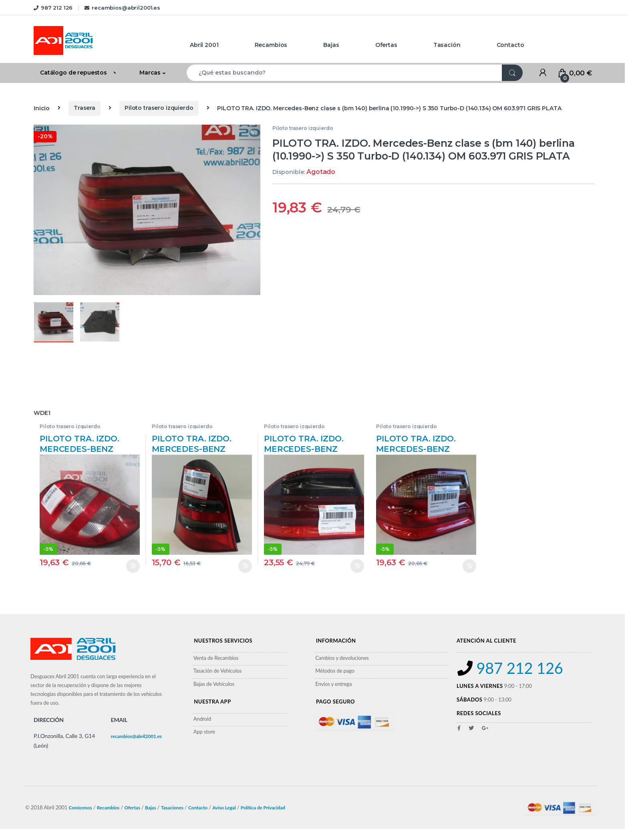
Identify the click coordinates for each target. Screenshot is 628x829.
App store (204, 731)
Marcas (150, 72)
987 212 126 (53, 7)
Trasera (84, 107)
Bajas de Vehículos (213, 684)
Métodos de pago (334, 670)
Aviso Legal (224, 808)
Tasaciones (172, 808)
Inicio (42, 107)
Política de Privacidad (263, 808)
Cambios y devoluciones (342, 658)
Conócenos (80, 808)
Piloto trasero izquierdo (159, 107)
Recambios (271, 45)
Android (202, 719)
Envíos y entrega (333, 684)
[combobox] (344, 73)
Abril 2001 (204, 45)
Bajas (331, 45)
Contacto (510, 45)
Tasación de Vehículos (217, 670)
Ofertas (386, 45)
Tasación (447, 45)
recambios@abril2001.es (122, 7)
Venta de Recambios (216, 658)
